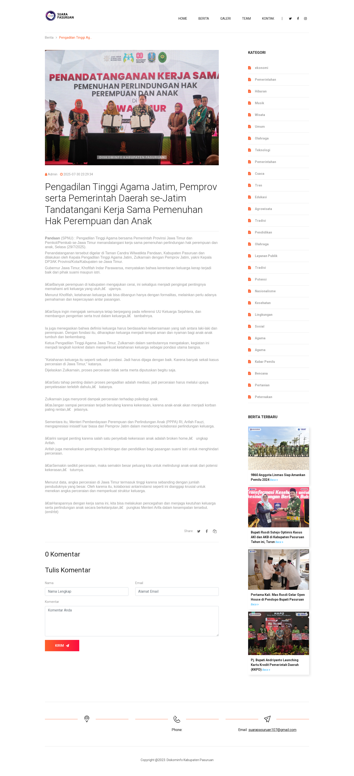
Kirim (62, 645)
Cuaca (259, 173)
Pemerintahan (265, 79)
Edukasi (261, 197)
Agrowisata (263, 209)
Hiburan (261, 91)
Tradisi (260, 220)
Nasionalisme (265, 291)
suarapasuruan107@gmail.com (272, 730)
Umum (260, 126)
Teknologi (262, 150)
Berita (49, 37)
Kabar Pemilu (265, 361)
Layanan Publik (266, 256)
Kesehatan (263, 303)
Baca (274, 479)
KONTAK (268, 18)
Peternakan (263, 397)
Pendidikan (263, 232)
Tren (258, 185)
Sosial (259, 326)
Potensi (261, 279)
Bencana (261, 373)
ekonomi (261, 68)
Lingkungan (263, 314)
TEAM (246, 18)
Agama (260, 338)
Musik (259, 103)
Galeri (225, 18)
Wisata (260, 115)
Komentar (52, 602)
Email (139, 583)
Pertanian (262, 385)
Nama (49, 583)
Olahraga (262, 138)
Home (182, 18)
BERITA (203, 18)
